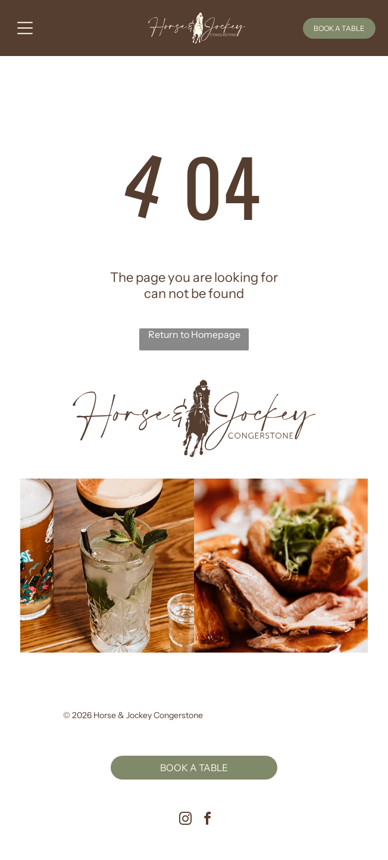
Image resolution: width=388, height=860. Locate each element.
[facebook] (207, 820)
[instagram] (185, 820)
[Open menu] (25, 28)
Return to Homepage (194, 334)
